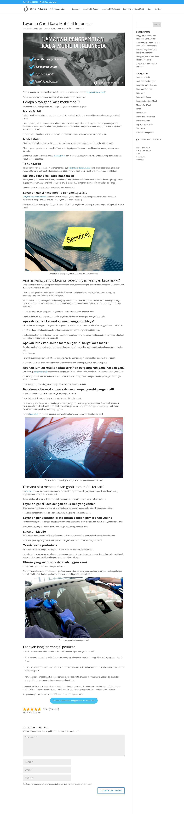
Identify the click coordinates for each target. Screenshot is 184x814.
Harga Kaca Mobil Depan (146, 85)
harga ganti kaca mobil (95, 92)
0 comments (78, 28)
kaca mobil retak (41, 371)
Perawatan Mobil (143, 120)
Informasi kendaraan (144, 89)
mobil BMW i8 (60, 156)
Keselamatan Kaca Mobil (146, 101)
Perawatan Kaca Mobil (145, 116)
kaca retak (33, 414)
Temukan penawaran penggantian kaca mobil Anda (74, 700)
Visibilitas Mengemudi (145, 132)
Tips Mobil (140, 128)
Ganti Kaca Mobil (64, 28)
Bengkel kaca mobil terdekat (35, 196)
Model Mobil (141, 112)
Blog (149, 9)
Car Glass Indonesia (33, 28)
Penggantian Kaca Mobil (133, 9)
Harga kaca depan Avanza (79, 168)
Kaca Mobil (140, 93)
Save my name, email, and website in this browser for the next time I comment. (59, 784)
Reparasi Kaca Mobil (144, 124)
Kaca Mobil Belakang (111, 9)
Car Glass (29, 491)
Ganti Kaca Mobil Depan (146, 81)
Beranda (75, 9)
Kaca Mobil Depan (91, 9)
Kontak (158, 9)
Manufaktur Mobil (143, 105)
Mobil (138, 109)
